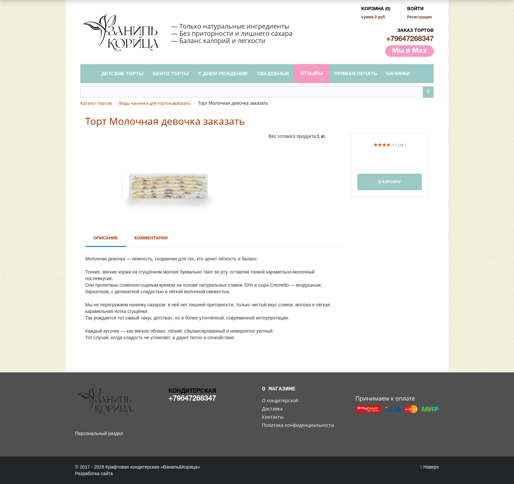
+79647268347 (410, 39)
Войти (415, 9)
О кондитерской (280, 400)
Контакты (273, 417)
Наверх (429, 467)
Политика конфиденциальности (298, 425)
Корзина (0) (375, 9)
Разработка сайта (94, 473)
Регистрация (419, 17)
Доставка (272, 409)
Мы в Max (409, 51)
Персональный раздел (99, 433)
